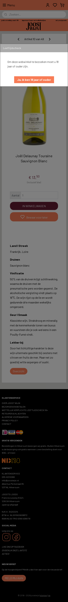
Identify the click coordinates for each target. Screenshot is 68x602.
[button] (34, 79)
